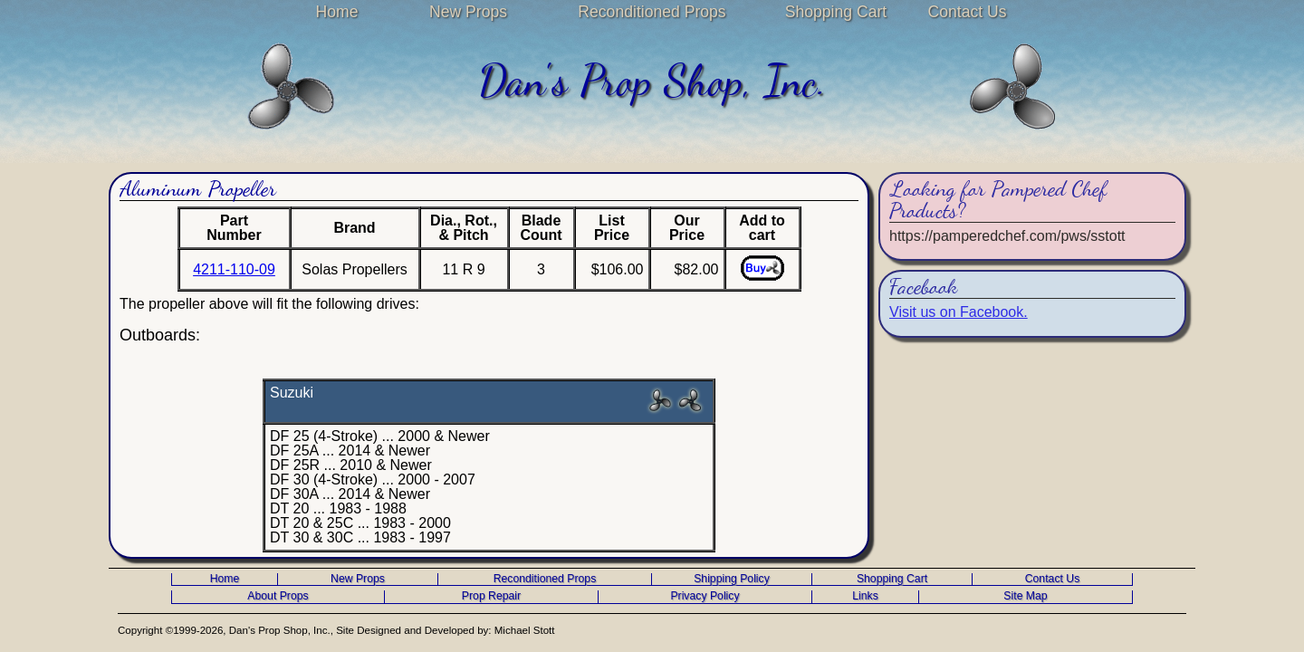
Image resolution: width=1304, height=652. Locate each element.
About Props (277, 596)
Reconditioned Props (651, 12)
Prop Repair (491, 596)
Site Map (1025, 596)
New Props (468, 12)
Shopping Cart (836, 12)
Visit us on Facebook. (958, 312)
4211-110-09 (234, 269)
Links (865, 596)
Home (337, 12)
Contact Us (966, 12)
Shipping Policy (732, 579)
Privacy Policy (704, 596)
